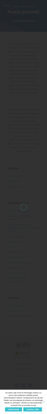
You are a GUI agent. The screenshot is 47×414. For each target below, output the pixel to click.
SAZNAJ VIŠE (32, 409)
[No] (44, 402)
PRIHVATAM (13, 409)
